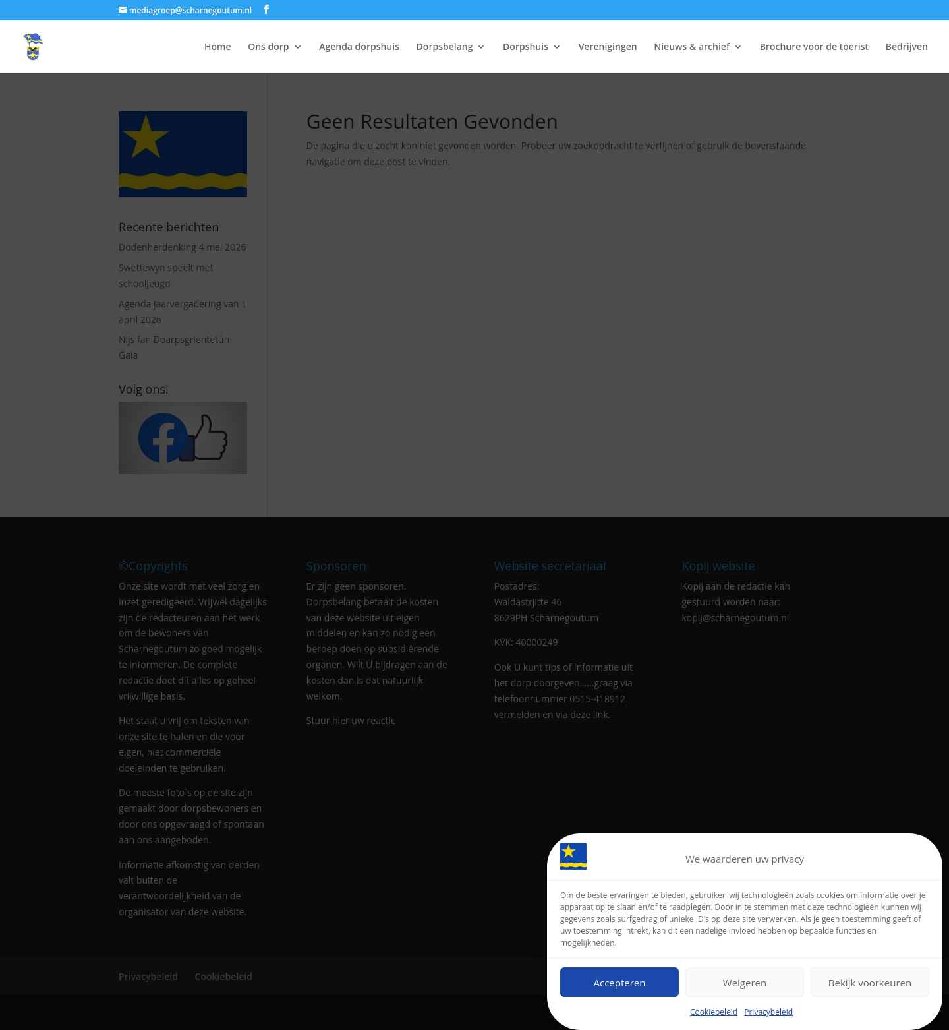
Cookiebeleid (713, 1013)
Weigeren (744, 984)
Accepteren (620, 984)
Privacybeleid (768, 1013)
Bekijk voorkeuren (869, 984)
